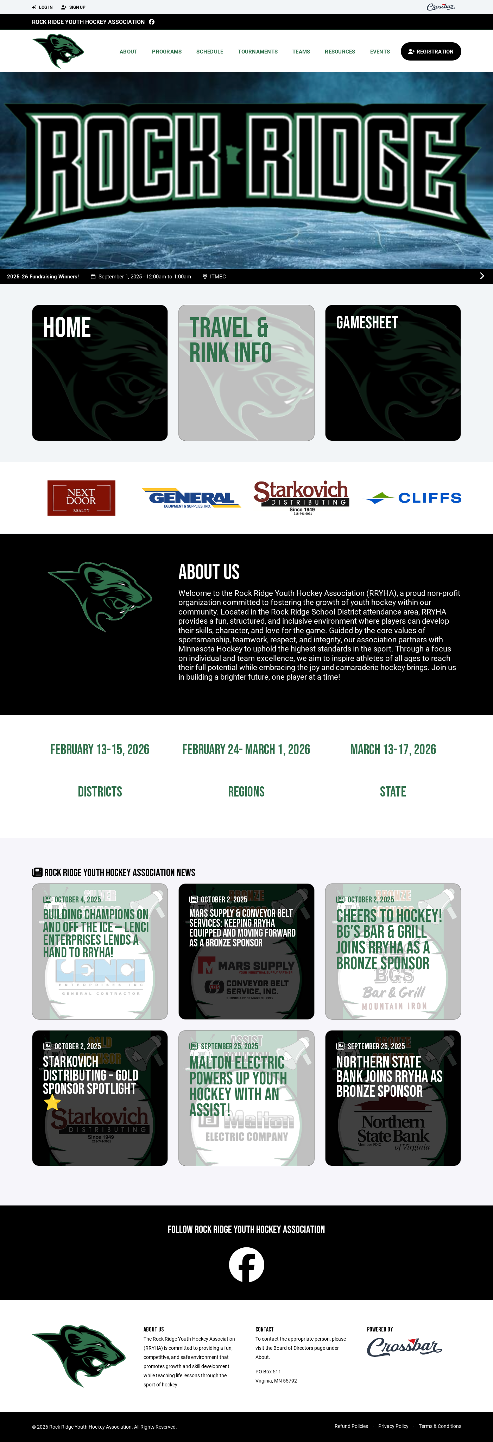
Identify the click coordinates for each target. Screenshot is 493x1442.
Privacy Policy (393, 1426)
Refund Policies (351, 1426)
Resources (340, 51)
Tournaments (258, 51)
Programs (167, 51)
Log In (42, 7)
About (128, 51)
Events (380, 51)
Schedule (209, 51)
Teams (301, 51)
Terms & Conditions (440, 1426)
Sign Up (73, 7)
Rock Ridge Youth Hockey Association (88, 21)
